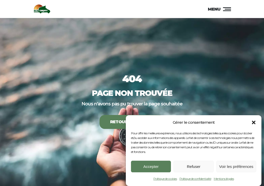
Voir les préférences (236, 167)
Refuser (194, 167)
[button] (253, 123)
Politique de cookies (165, 180)
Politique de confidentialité (195, 180)
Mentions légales (224, 180)
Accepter (151, 167)
